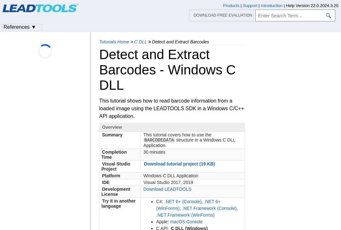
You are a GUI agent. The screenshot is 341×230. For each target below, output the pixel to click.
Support (250, 5)
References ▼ (20, 27)
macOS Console (186, 222)
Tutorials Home (114, 41)
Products (231, 5)
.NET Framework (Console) (209, 208)
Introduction (271, 5)
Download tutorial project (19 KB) (179, 164)
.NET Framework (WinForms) (185, 215)
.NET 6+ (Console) (183, 202)
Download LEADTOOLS (167, 189)
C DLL (140, 41)
